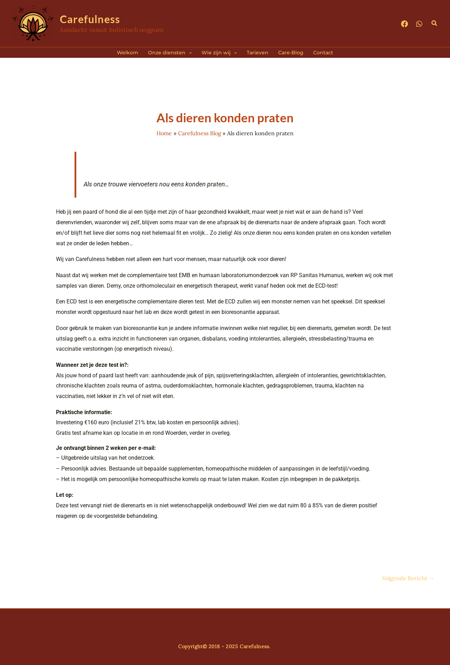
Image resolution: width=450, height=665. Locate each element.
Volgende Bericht (408, 578)
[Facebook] (404, 24)
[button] (434, 23)
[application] (188, 52)
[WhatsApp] (419, 24)
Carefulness (90, 19)
